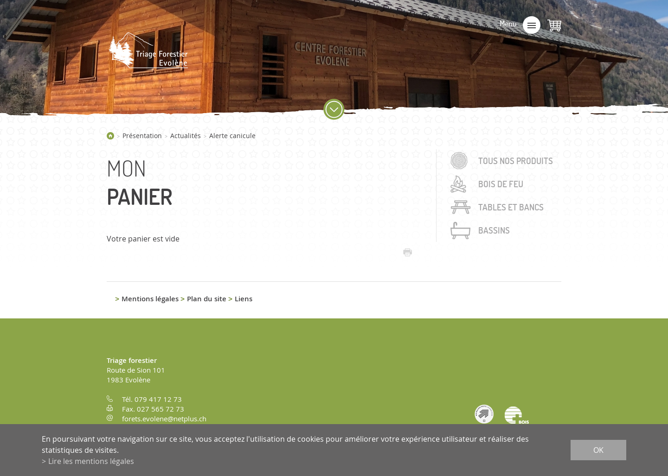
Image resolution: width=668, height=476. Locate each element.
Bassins (494, 230)
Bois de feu (500, 184)
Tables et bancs (511, 207)
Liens (243, 299)
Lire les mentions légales (91, 461)
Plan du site (206, 299)
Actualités (185, 135)
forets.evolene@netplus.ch (164, 418)
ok (598, 450)
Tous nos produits (515, 160)
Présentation (142, 135)
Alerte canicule (232, 135)
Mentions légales (150, 299)
